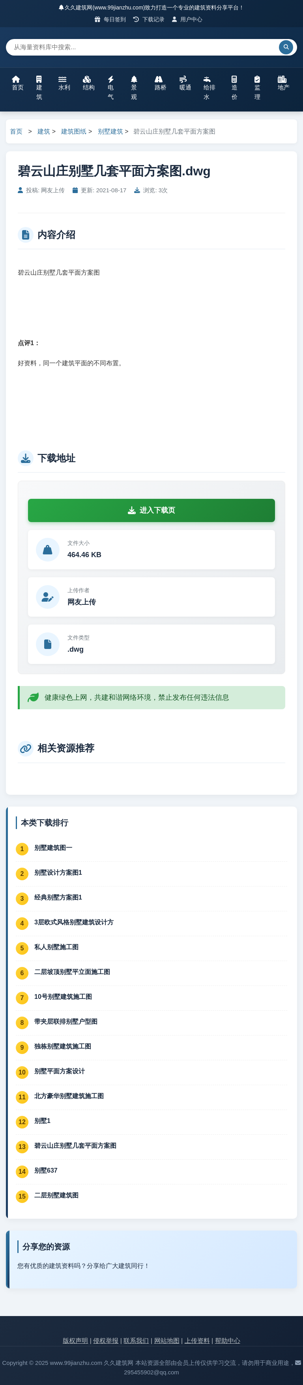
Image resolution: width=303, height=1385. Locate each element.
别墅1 (42, 1120)
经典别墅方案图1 (58, 897)
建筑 (39, 88)
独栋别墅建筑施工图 (62, 1046)
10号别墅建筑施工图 (63, 996)
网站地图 (167, 1340)
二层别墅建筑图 (56, 1195)
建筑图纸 (73, 131)
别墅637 (46, 1170)
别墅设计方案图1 (58, 872)
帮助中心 (227, 1340)
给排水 (209, 88)
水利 (64, 83)
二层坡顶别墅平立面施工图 (72, 972)
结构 (89, 83)
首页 (18, 83)
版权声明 (75, 1340)
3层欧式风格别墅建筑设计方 (74, 922)
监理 (257, 88)
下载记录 (149, 19)
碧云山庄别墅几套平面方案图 (75, 1145)
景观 (134, 88)
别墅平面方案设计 (59, 1071)
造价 (235, 88)
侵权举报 (105, 1340)
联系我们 (136, 1340)
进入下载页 (151, 510)
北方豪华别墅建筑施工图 (69, 1096)
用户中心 (187, 19)
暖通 (185, 83)
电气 (111, 88)
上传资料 (197, 1340)
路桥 (160, 83)
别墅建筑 (110, 131)
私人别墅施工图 (56, 947)
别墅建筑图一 (53, 847)
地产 (284, 83)
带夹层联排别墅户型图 (65, 1021)
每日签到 (110, 19)
